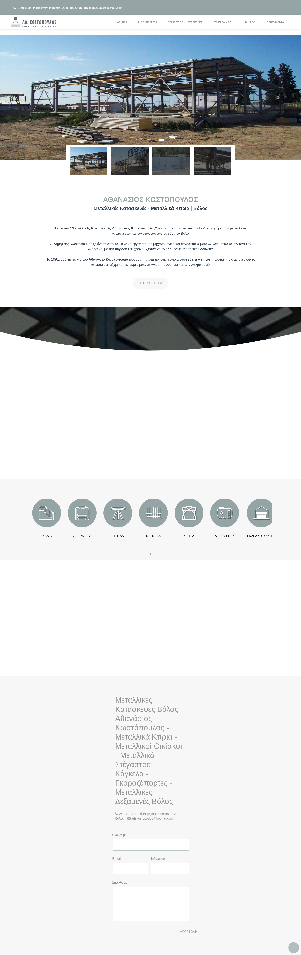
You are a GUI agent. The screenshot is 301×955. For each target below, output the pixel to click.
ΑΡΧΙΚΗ (122, 22)
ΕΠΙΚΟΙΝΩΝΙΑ (275, 22)
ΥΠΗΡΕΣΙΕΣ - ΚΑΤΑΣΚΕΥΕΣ (185, 22)
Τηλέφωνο (157, 858)
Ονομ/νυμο (119, 835)
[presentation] (145, 931)
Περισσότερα (150, 283)
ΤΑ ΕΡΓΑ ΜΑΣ (223, 22)
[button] (22, 97)
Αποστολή (188, 931)
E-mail (116, 858)
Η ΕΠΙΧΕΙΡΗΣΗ (147, 22)
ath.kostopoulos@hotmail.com (103, 8)
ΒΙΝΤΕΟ (250, 22)
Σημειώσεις (119, 882)
